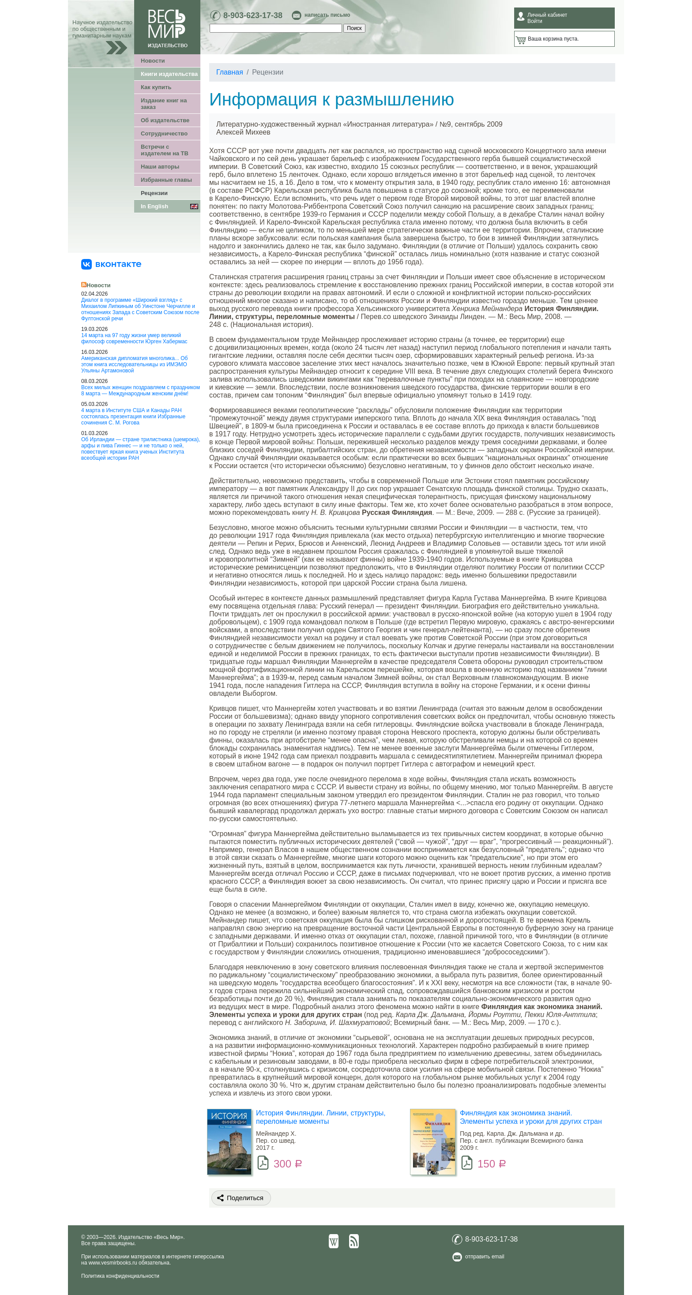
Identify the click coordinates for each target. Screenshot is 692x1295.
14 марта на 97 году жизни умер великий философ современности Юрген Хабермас (134, 338)
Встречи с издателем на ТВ (164, 150)
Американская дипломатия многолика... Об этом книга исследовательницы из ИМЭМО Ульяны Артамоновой (134, 364)
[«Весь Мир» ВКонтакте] (111, 264)
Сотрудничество (164, 133)
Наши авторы (160, 166)
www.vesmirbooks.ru (113, 1263)
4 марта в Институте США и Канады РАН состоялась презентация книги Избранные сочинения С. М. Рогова (133, 416)
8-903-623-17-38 (252, 15)
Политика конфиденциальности (120, 1276)
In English (154, 206)
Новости (153, 60)
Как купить (156, 87)
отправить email (484, 1257)
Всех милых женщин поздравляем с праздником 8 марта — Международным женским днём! (140, 390)
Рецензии (154, 193)
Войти (534, 21)
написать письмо (327, 15)
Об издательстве (165, 120)
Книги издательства (169, 74)
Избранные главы (166, 179)
